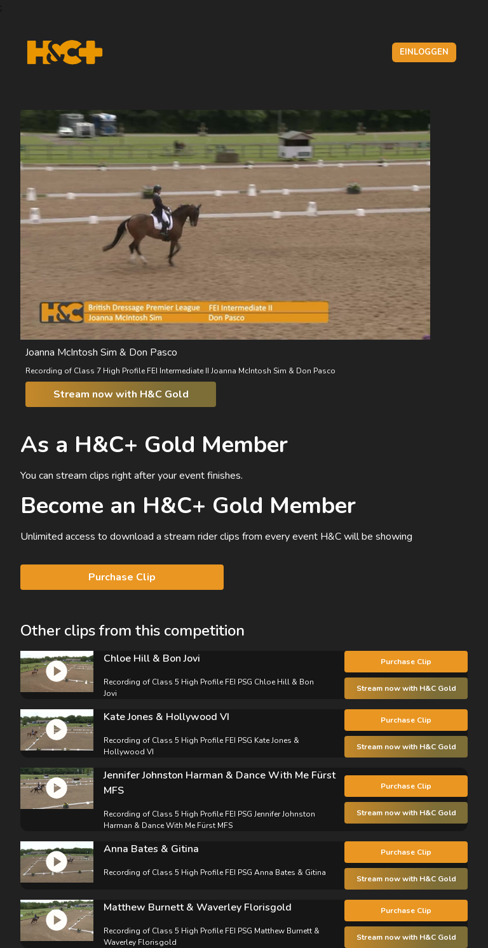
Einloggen (424, 52)
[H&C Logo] (64, 52)
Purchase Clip (122, 577)
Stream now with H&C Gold (121, 394)
